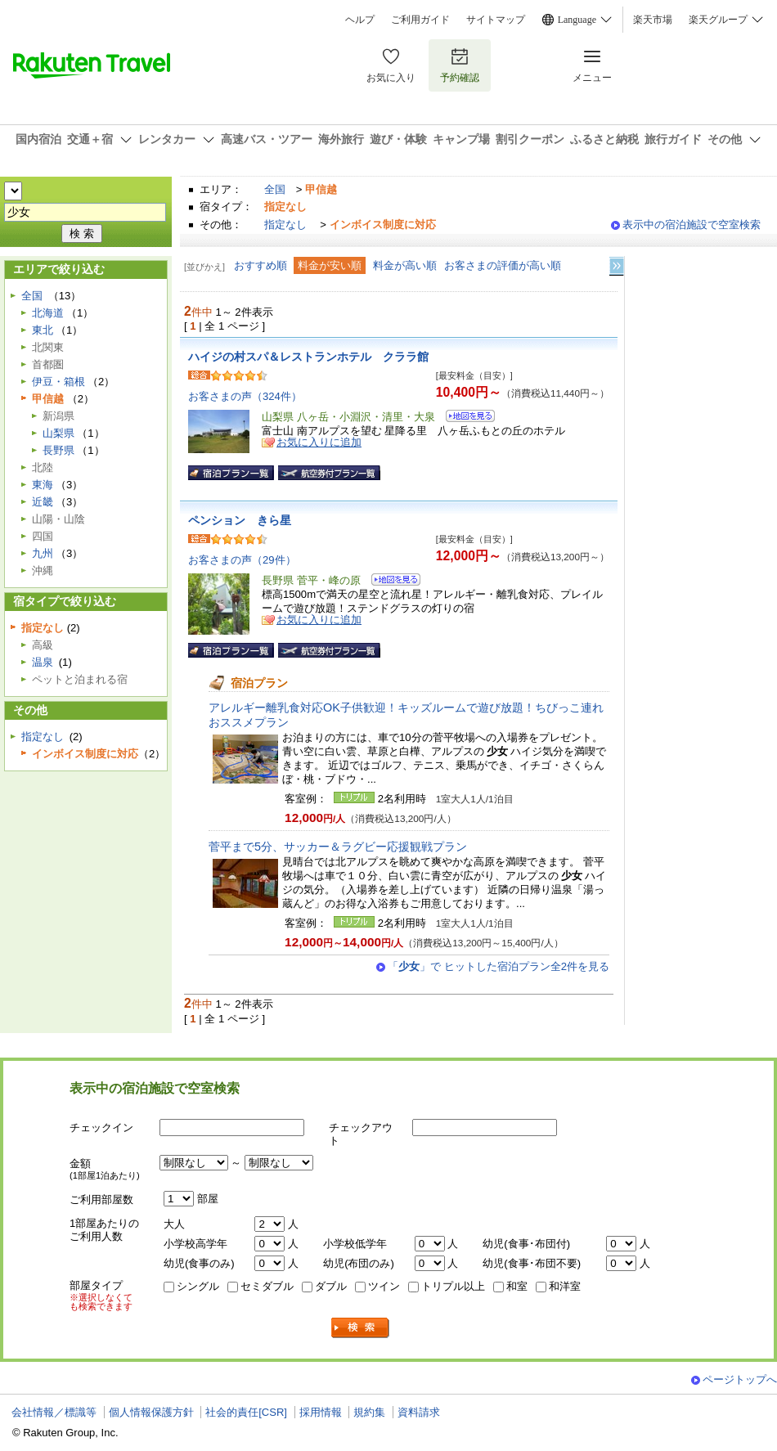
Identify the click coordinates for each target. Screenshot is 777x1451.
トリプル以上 (453, 1286)
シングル (198, 1286)
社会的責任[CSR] (246, 1412)
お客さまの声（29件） (242, 560)
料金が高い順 (405, 265)
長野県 (58, 450)
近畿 (42, 502)
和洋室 (565, 1286)
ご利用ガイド (420, 19)
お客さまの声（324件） (245, 396)
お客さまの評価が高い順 (502, 265)
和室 (517, 1286)
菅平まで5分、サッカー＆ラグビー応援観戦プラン (338, 846)
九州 (42, 553)
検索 (360, 1328)
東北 (42, 330)
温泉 (42, 662)
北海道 (48, 313)
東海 (42, 484)
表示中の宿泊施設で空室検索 (691, 224)
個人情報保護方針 (151, 1412)
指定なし (285, 224)
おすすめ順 (260, 265)
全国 (274, 189)
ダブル (331, 1286)
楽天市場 (652, 19)
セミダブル (267, 1286)
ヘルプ (360, 19)
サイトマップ (495, 19)
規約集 (369, 1412)
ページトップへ (740, 1379)
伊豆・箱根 (58, 381)
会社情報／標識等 (54, 1412)
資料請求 (418, 1412)
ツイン (384, 1286)
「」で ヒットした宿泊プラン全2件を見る (498, 966)
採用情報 (320, 1412)
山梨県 (58, 433)
